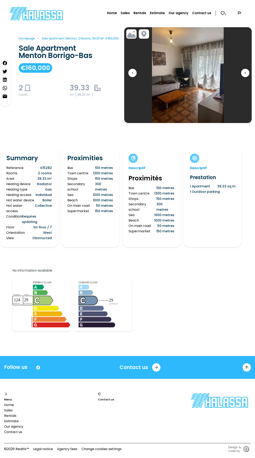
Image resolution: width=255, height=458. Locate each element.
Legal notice (43, 449)
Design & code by (234, 449)
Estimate (11, 421)
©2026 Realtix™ (16, 449)
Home (9, 405)
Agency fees (67, 449)
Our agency (13, 426)
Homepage (27, 38)
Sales (8, 410)
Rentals (10, 415)
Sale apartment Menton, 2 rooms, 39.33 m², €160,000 (80, 38)
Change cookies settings (101, 449)
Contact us (13, 432)
